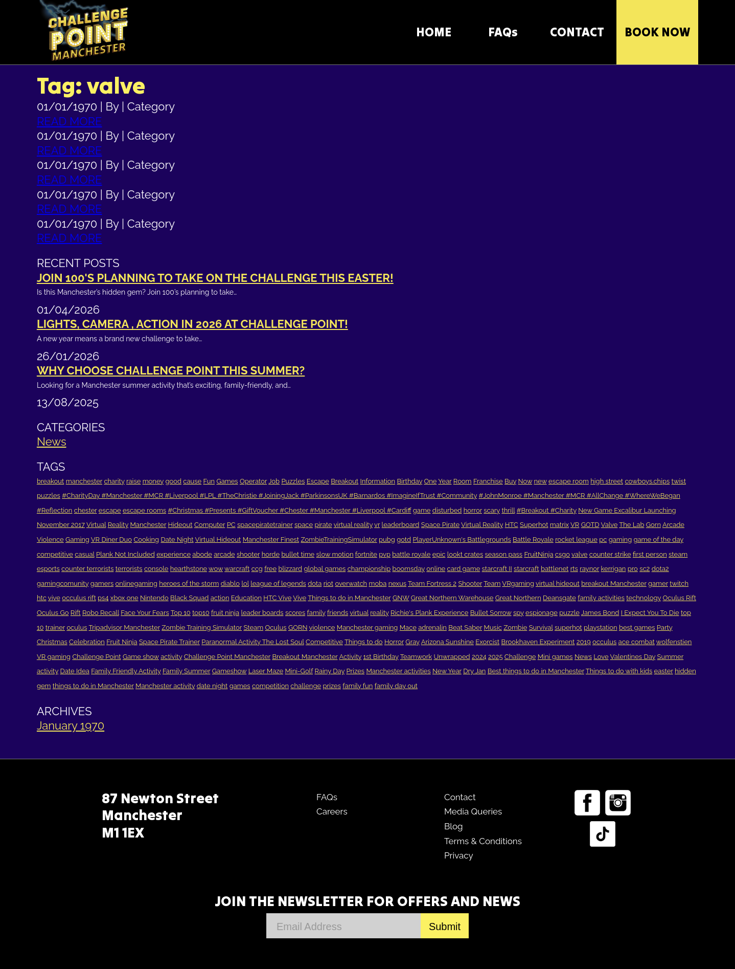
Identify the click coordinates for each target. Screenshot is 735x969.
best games (637, 627)
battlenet (554, 568)
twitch (679, 583)
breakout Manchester (614, 583)
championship (369, 568)
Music (493, 627)
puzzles (48, 495)
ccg (257, 568)
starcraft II (497, 568)
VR (574, 524)
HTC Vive (277, 598)
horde (271, 554)
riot (328, 583)
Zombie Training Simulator (202, 627)
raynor (589, 568)
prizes (332, 686)
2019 (584, 642)
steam (678, 554)
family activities (601, 598)
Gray (412, 642)
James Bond (600, 612)
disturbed (447, 510)
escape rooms (144, 510)
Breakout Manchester (304, 656)
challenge (305, 686)
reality (379, 612)
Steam (253, 627)
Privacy (458, 855)
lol (244, 583)
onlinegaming (136, 583)
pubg (387, 539)
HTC (511, 524)
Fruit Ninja (121, 642)
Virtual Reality (482, 524)
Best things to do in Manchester (536, 671)
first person (650, 554)
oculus (76, 627)
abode (202, 554)
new (540, 481)
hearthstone (188, 568)
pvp (385, 554)
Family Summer (186, 671)
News (51, 441)
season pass (504, 554)
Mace (408, 627)
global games (325, 568)
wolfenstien (674, 642)
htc (42, 598)
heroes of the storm (189, 583)
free (270, 568)
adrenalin (432, 627)
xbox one (124, 598)
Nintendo (154, 598)
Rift (76, 612)
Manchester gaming (367, 627)
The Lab (631, 524)
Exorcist (487, 642)
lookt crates (465, 554)
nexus (397, 583)
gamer (658, 583)
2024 (479, 656)
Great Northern (518, 598)
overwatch (351, 583)
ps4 (103, 598)
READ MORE (69, 121)
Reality (118, 524)
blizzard (290, 568)
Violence (50, 539)
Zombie (515, 627)
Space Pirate (440, 524)
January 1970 (70, 725)
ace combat (636, 642)
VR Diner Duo (111, 539)
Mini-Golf (299, 671)
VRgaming (518, 583)
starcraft (526, 568)
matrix (559, 524)
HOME (433, 32)
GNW (401, 598)
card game (463, 568)
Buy (510, 481)
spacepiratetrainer (265, 524)
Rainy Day (330, 671)
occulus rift (79, 598)
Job (274, 481)
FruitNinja (538, 554)
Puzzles (293, 481)
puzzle (569, 612)
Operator (253, 481)
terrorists (129, 568)
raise (133, 481)
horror (473, 510)
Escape (318, 481)
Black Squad (189, 598)
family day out (396, 686)
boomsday (409, 568)
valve (579, 554)
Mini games (555, 656)
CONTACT (577, 32)
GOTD (590, 524)
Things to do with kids (619, 671)
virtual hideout (558, 583)
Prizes (355, 671)
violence (322, 627)
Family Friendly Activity (126, 671)
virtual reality (353, 524)
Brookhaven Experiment (538, 642)
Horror (394, 642)
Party (665, 627)
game (422, 510)
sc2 (644, 568)
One (430, 481)
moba (378, 583)
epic (439, 554)
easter (663, 671)
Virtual (96, 524)
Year (444, 481)
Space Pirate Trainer (169, 642)
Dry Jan (474, 671)
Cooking (146, 539)
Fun (209, 481)
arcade (224, 554)
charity (114, 481)
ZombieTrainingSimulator (339, 539)
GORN (298, 627)
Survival (541, 627)
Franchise (488, 481)
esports (48, 568)
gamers (102, 583)
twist (679, 481)
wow (216, 568)
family (316, 612)
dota (314, 583)
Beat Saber (465, 627)
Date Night (176, 539)
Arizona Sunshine (447, 642)
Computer (209, 524)
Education (246, 598)
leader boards (262, 612)
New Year (447, 671)
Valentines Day (632, 656)
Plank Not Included (125, 554)
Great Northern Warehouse (452, 598)
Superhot (534, 524)
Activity (350, 656)
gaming (620, 539)
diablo (230, 583)
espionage (541, 612)
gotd (404, 539)
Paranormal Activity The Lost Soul (252, 642)
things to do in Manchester (93, 686)
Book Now (657, 32)
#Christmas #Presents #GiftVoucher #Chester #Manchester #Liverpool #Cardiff (289, 510)
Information (378, 481)
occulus (604, 642)
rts (574, 568)
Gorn (653, 524)
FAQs (503, 32)
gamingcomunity (62, 583)
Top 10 (181, 612)
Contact (460, 797)
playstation (600, 627)
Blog (453, 826)
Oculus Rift (679, 598)
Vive (299, 598)
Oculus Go (53, 612)
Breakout (344, 481)
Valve (609, 524)
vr (377, 524)
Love (600, 656)
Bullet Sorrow (491, 612)
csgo (562, 554)
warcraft (236, 568)
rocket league (576, 539)
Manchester (148, 524)
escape (110, 510)
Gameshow (229, 671)
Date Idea (74, 671)
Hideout (180, 524)
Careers (332, 811)
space (303, 524)
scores (295, 612)
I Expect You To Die (650, 612)
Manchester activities (398, 671)
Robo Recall (100, 612)
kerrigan (613, 568)
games (239, 686)
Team (492, 583)
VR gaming (54, 656)
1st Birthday (381, 656)
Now (525, 481)
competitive (55, 554)
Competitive (324, 642)
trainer (55, 627)
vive (54, 598)
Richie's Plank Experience (429, 612)
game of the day (659, 539)
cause (192, 481)
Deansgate (559, 598)
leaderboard (401, 524)
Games (227, 481)
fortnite (366, 554)
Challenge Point (96, 656)
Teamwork (416, 656)
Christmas (52, 642)
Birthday (410, 481)
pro (633, 568)
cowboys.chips (647, 481)
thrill (508, 510)
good (173, 481)
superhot (568, 627)
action (220, 598)
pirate (323, 524)
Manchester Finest (271, 539)
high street (606, 481)
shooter (248, 554)
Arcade (673, 524)
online (435, 568)
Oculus (275, 627)
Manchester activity (165, 686)
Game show (141, 656)
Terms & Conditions (483, 841)
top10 (201, 612)
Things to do (363, 642)
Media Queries (473, 811)
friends (337, 612)
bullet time (297, 554)
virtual (359, 612)
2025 (495, 656)
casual (84, 554)
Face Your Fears (145, 612)
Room (462, 481)
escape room (568, 481)
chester (85, 510)
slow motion (335, 554)
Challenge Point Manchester (227, 656)
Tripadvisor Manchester (123, 627)
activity (171, 656)
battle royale (411, 554)
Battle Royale (533, 539)
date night (212, 686)
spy (518, 612)
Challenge (520, 656)
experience (173, 554)
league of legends (278, 583)
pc (603, 539)
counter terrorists (87, 568)
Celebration (87, 642)
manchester (84, 481)
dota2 (660, 568)
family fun (357, 686)
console (156, 568)
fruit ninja (225, 612)
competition (270, 686)
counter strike (610, 554)
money (153, 481)
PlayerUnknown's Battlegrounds (462, 539)
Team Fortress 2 (432, 583)
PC (231, 524)
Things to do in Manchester (349, 598)
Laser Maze (265, 671)
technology (643, 598)
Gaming (77, 539)
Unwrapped (451, 656)
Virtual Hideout (218, 539)
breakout (50, 481)
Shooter (470, 583)
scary (492, 510)
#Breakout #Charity (547, 510)
